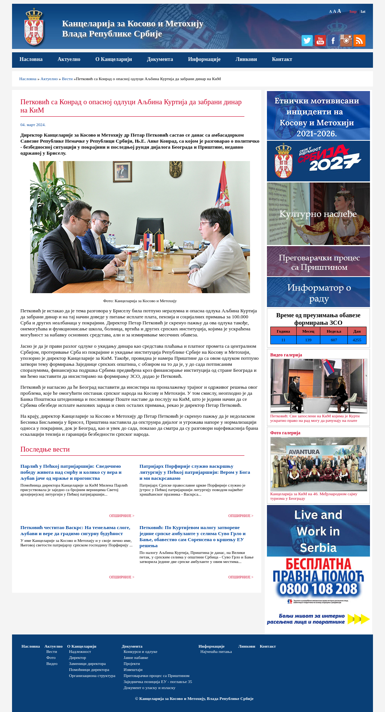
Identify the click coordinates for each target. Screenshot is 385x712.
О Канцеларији (113, 59)
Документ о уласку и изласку (150, 687)
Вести (67, 78)
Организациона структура (92, 675)
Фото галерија (285, 432)
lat (363, 11)
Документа (160, 59)
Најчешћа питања (216, 651)
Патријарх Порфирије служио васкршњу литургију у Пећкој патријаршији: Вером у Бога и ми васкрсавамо (194, 472)
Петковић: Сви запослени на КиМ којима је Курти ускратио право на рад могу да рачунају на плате (315, 418)
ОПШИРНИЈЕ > (122, 516)
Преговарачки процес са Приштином (156, 675)
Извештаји (133, 669)
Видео (52, 663)
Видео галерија (286, 355)
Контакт (282, 59)
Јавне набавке (136, 657)
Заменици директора (87, 663)
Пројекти (132, 663)
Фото (51, 657)
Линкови (246, 59)
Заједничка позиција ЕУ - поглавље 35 (158, 681)
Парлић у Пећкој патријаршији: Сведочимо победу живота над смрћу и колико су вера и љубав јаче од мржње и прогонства (70, 472)
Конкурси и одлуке (141, 651)
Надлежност (80, 651)
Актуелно (69, 59)
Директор (77, 657)
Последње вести (45, 449)
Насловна (31, 59)
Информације (204, 59)
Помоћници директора (89, 669)
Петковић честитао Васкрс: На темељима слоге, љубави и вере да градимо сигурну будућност (75, 530)
